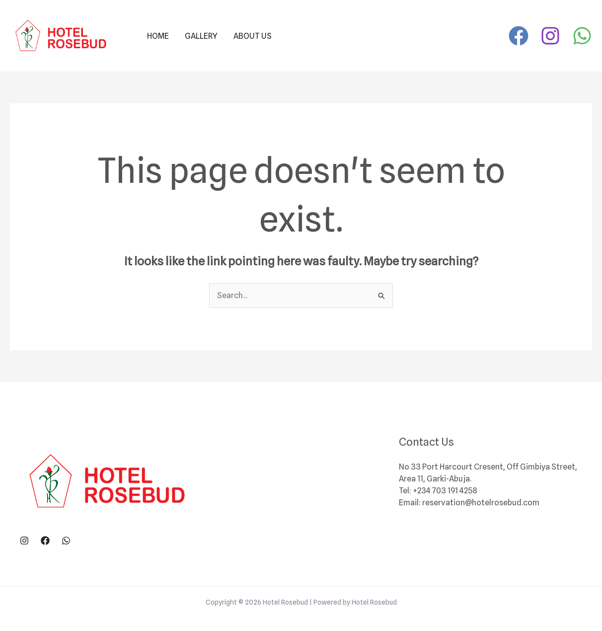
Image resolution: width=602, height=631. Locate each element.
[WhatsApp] (582, 36)
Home (158, 36)
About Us (252, 36)
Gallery (201, 36)
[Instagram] (550, 36)
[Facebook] (518, 36)
